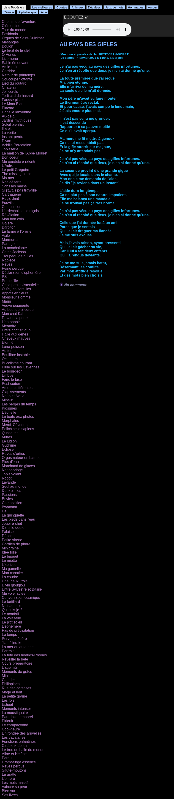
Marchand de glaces (18, 466)
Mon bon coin (13, 219)
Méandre (9, 326)
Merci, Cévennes (15, 425)
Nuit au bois (11, 606)
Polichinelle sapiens (18, 429)
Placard (8, 108)
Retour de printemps (18, 75)
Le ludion (9, 441)
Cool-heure (11, 729)
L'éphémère (11, 626)
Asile (6, 235)
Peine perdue (13, 268)
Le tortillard (11, 602)
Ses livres (10, 795)
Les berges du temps (19, 404)
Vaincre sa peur (14, 787)
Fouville (8, 203)
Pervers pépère (14, 639)
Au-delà (8, 116)
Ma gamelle (11, 569)
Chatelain (9, 87)
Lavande (9, 482)
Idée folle (9, 552)
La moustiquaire (15, 713)
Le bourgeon (12, 371)
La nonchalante (14, 248)
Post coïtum (11, 384)
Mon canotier (12, 573)
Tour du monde (14, 30)
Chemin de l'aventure (19, 22)
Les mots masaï (15, 783)
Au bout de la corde (18, 310)
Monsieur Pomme (16, 297)
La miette (9, 560)
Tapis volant (11, 474)
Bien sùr (8, 791)
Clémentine (11, 26)
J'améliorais (11, 643)
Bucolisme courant (17, 363)
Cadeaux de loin (15, 746)
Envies (7, 499)
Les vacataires (13, 737)
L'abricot (9, 565)
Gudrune (9, 445)
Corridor (8, 71)
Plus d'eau (10, 462)
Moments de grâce (17, 672)
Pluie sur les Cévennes (20, 367)
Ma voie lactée (13, 593)
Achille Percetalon (16, 145)
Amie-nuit (9, 67)
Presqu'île (10, 281)
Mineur (7, 400)
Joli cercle (10, 91)
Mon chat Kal (12, 314)
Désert (7, 536)
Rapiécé (8, 260)
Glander (8, 680)
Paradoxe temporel (17, 717)
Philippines (10, 684)
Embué (8, 375)
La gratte (9, 774)
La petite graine (14, 696)
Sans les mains (14, 186)
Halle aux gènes (15, 334)
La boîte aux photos (18, 416)
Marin (6, 301)
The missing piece (16, 174)
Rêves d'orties (13, 453)
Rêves (7, 264)
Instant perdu (12, 137)
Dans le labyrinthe (16, 112)
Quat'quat (10, 433)
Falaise (8, 532)
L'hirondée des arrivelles (21, 733)
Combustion (11, 207)
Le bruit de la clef (16, 50)
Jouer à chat (12, 523)
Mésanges (10, 42)
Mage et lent (12, 692)
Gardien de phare (16, 544)
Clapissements (14, 392)
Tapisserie (10, 149)
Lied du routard (14, 83)
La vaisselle (11, 618)
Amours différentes (17, 388)
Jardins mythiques (16, 120)
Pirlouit (7, 721)
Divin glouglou (13, 585)
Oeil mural (10, 359)
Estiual (7, 704)
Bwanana (9, 507)
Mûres (7, 437)
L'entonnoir (11, 322)
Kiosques (9, 408)
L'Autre (7, 166)
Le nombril (10, 614)
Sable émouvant (15, 63)
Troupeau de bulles (17, 256)
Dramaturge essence (19, 762)
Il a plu (7, 129)
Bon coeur (10, 157)
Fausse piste (12, 100)
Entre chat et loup (16, 330)
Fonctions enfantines (19, 741)
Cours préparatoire (17, 663)
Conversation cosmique (21, 597)
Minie (6, 676)
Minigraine (10, 548)
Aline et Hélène (14, 754)
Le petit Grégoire (15, 170)
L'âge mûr (10, 667)
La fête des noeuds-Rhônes (24, 655)
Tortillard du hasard (17, 96)
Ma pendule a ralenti (18, 161)
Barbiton (9, 227)
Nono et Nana (13, 396)
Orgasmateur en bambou (22, 458)
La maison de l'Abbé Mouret (24, 153)
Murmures (10, 240)
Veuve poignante (15, 305)
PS (4, 277)
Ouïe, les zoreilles (16, 289)
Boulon (7, 46)
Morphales (10, 421)
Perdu (7, 758)
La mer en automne (18, 647)
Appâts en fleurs (15, 293)
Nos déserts (11, 182)
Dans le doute (13, 528)
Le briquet (10, 556)
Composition (12, 503)
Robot (7, 478)
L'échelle (9, 412)
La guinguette (13, 515)
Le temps (9, 635)
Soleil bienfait (13, 124)
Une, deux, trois (14, 581)
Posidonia (10, 34)
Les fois (8, 700)
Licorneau (10, 59)
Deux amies (11, 491)
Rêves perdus (13, 766)
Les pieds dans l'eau (18, 519)
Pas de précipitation (18, 630)
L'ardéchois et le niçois (20, 211)
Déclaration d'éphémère (21, 272)
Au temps (9, 351)
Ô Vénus (9, 54)
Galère (7, 223)
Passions (9, 495)
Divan (6, 141)
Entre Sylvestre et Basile (22, 589)
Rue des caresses (16, 688)
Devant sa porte (15, 318)
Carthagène (11, 194)
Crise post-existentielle (20, 285)
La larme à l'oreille (16, 231)
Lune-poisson (13, 347)
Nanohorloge (12, 470)
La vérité (9, 133)
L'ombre (8, 778)
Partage (8, 244)
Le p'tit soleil (12, 622)
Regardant (10, 198)
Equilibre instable (16, 355)
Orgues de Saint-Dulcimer (23, 38)
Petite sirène (12, 540)
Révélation (10, 215)
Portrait (8, 651)
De (4, 511)
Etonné (8, 342)
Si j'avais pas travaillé (19, 190)
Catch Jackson (14, 252)
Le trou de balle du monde (23, 750)
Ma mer (8, 178)
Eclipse (8, 449)
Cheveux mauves (16, 338)
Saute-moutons (14, 770)
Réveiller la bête (15, 659)
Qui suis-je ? (12, 610)
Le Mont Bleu (12, 104)
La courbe (10, 577)
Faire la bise (12, 379)
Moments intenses (17, 709)
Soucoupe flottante (17, 79)
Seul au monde (14, 486)
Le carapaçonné (15, 725)
